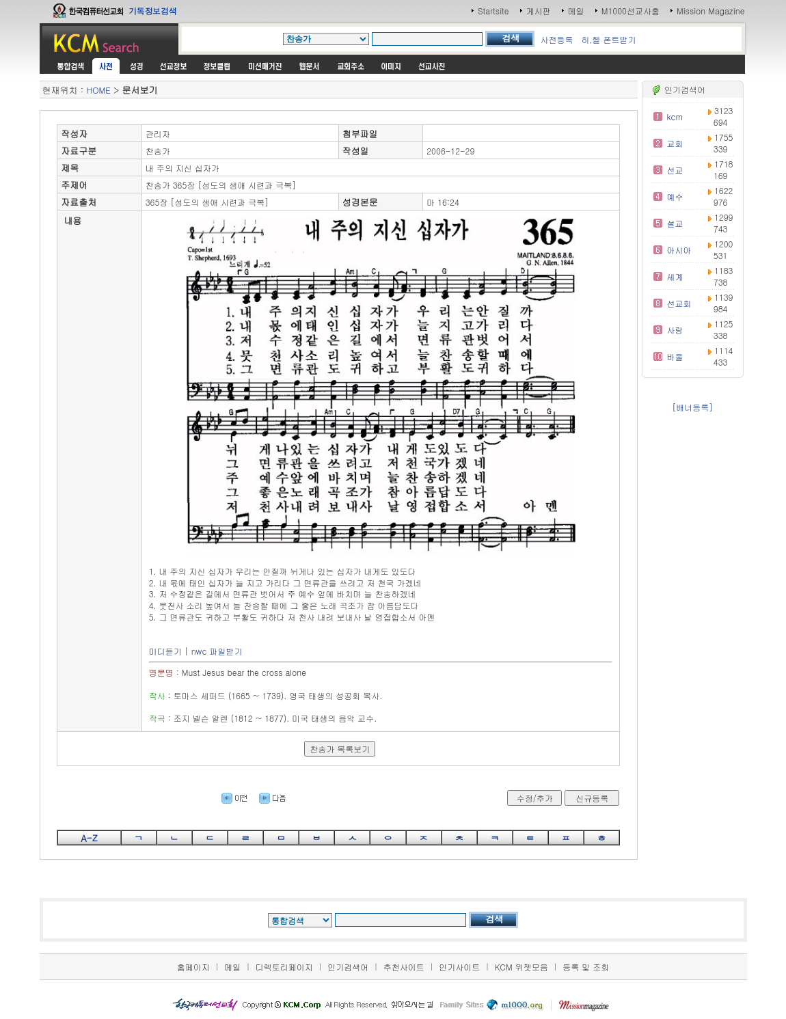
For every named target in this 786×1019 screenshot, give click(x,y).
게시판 (538, 10)
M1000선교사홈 (630, 10)
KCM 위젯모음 (521, 967)
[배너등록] (692, 407)
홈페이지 (193, 967)
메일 (576, 10)
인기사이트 (459, 967)
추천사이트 (403, 967)
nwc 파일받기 (217, 651)
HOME (99, 90)
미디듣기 (165, 651)
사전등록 (556, 39)
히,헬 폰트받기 (608, 39)
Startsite (493, 10)
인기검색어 (347, 967)
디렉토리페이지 (284, 967)
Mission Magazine (711, 10)
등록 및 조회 (586, 967)
